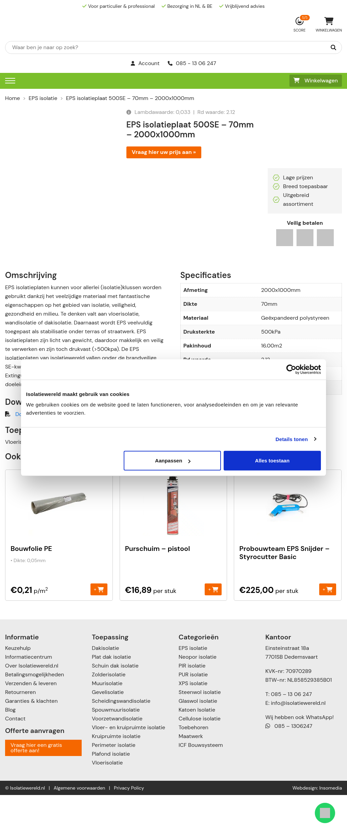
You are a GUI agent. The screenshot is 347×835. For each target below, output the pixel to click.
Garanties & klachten (31, 740)
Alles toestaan (272, 460)
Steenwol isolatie (200, 732)
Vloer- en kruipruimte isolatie (128, 767)
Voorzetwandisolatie (117, 758)
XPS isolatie (193, 723)
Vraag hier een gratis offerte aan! (36, 787)
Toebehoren (193, 767)
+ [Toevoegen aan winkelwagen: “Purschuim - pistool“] (213, 629)
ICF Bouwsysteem (201, 785)
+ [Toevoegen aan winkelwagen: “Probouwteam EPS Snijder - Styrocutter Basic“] (327, 629)
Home (12, 98)
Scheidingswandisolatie (121, 740)
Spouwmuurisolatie (116, 749)
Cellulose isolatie (200, 758)
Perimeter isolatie (114, 785)
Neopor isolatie (198, 696)
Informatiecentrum (28, 696)
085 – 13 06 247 (291, 734)
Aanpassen (172, 460)
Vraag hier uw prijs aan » (164, 152)
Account (145, 63)
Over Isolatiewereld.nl (31, 705)
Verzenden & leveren (31, 723)
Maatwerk (191, 776)
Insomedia (330, 828)
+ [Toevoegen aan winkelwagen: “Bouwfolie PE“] (99, 629)
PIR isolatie (192, 705)
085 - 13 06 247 (192, 63)
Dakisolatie (105, 688)
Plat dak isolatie (111, 696)
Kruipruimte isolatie (116, 776)
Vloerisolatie (107, 802)
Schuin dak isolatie (115, 705)
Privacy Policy (129, 828)
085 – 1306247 (288, 766)
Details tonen (291, 439)
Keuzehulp (17, 688)
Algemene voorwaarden (79, 828)
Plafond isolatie (111, 793)
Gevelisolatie (108, 732)
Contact (15, 758)
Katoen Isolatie (197, 749)
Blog (10, 749)
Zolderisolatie (108, 714)
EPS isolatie (43, 98)
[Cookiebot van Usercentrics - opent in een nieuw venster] (291, 369)
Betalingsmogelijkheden (34, 714)
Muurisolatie (107, 723)
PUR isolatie (193, 714)
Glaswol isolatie (198, 740)
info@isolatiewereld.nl (298, 743)
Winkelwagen (315, 80)
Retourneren (20, 732)
